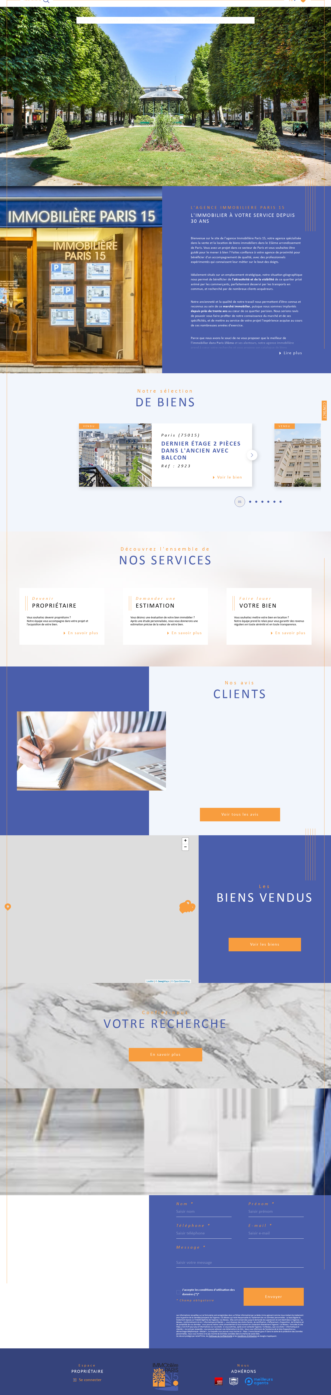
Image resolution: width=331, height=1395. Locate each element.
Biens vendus (168, 7)
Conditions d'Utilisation (247, 1336)
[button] (274, 455)
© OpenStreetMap (180, 981)
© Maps (162, 981)
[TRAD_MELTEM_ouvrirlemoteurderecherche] (37, 6)
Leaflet (150, 981)
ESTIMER (137, 7)
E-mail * (260, 1226)
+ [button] (185, 841)
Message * (191, 1247)
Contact (239, 7)
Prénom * (261, 1204)
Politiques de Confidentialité (220, 1336)
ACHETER (88, 7)
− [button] (185, 847)
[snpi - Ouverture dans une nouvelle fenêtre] (233, 1381)
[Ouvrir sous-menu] (223, 6)
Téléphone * (193, 1226)
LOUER (112, 7)
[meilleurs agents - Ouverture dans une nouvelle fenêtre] (259, 1381)
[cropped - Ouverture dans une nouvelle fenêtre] (218, 1381)
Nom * (185, 1204)
